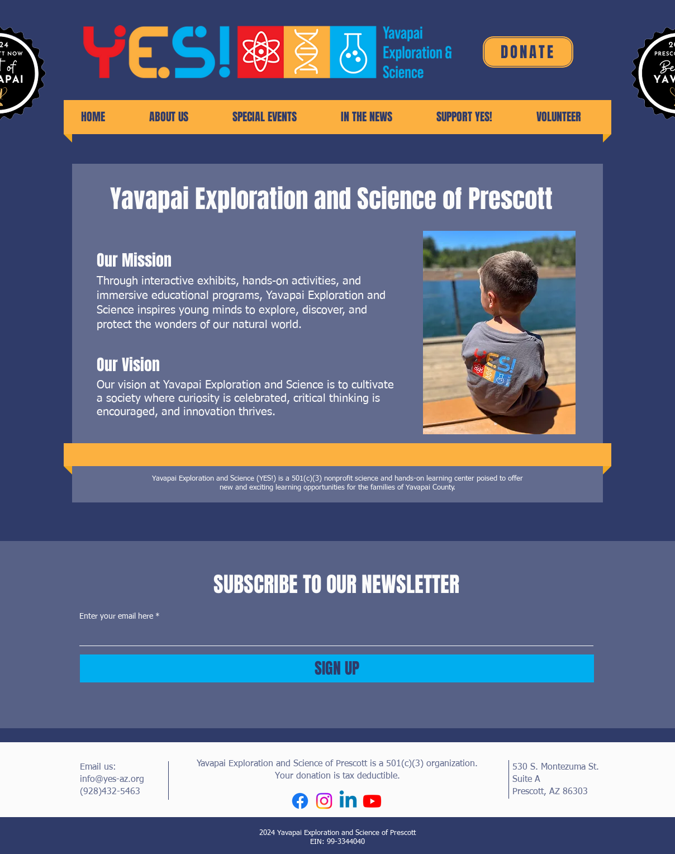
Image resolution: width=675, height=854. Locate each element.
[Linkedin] (348, 801)
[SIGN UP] (337, 668)
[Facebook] (300, 801)
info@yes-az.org (112, 779)
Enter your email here (116, 616)
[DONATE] (528, 52)
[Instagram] (324, 801)
